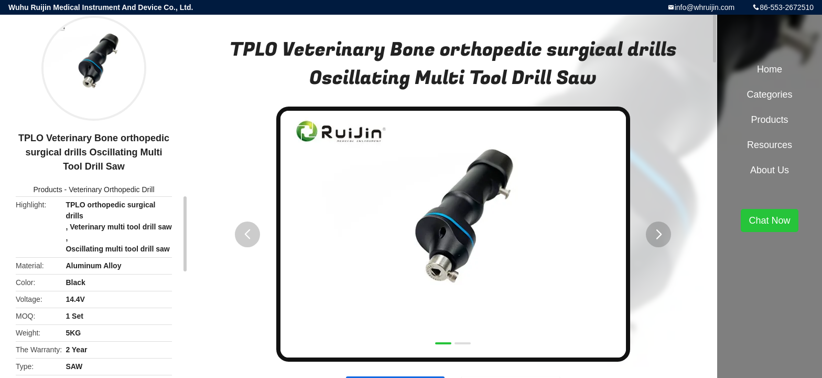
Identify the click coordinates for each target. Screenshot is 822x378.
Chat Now (769, 220)
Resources (769, 145)
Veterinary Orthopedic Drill (111, 189)
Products (47, 189)
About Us (769, 170)
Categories (769, 94)
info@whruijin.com (705, 7)
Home (769, 69)
